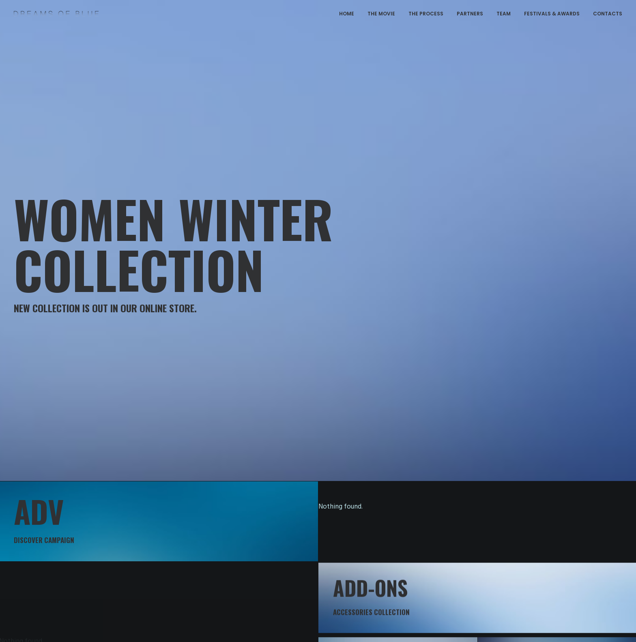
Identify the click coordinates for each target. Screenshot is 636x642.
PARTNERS (470, 13)
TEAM (503, 13)
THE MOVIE (381, 13)
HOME (346, 13)
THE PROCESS (425, 13)
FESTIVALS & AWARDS (552, 13)
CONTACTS (607, 13)
